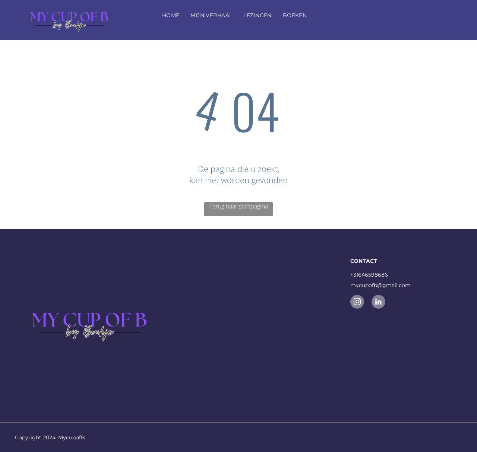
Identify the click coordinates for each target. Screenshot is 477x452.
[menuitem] (171, 15)
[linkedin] (378, 303)
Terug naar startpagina (238, 206)
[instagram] (357, 303)
